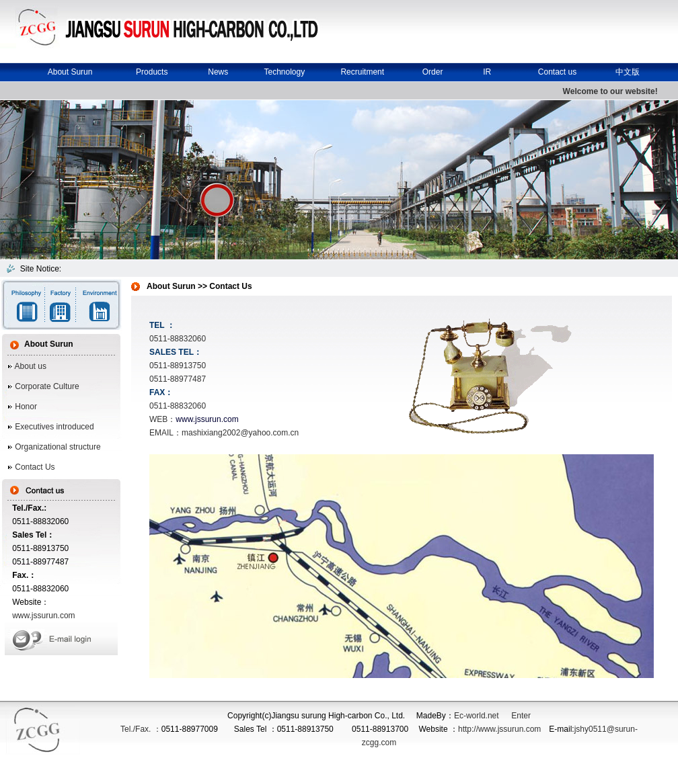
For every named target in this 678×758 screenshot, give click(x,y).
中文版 (627, 72)
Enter (521, 715)
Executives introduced (53, 426)
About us (30, 366)
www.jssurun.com (43, 615)
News (218, 72)
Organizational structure (57, 447)
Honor (26, 406)
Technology (284, 72)
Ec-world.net (476, 715)
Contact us (557, 72)
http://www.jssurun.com (499, 729)
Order (432, 72)
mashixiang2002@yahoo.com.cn (240, 432)
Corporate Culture (46, 386)
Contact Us (34, 467)
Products (151, 72)
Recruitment (362, 72)
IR (487, 72)
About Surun (70, 72)
